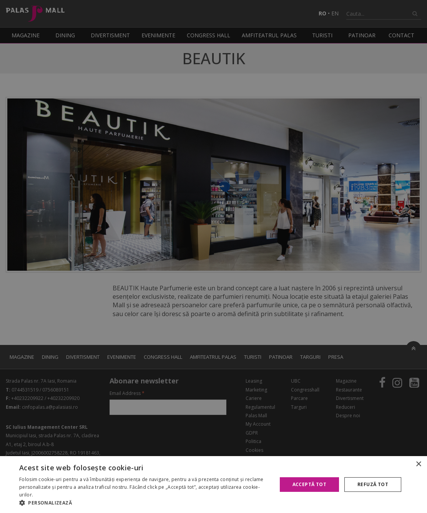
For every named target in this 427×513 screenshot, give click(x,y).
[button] (144, 503)
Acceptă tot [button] (309, 484)
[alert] (213, 256)
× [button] (418, 464)
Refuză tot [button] (372, 484)
